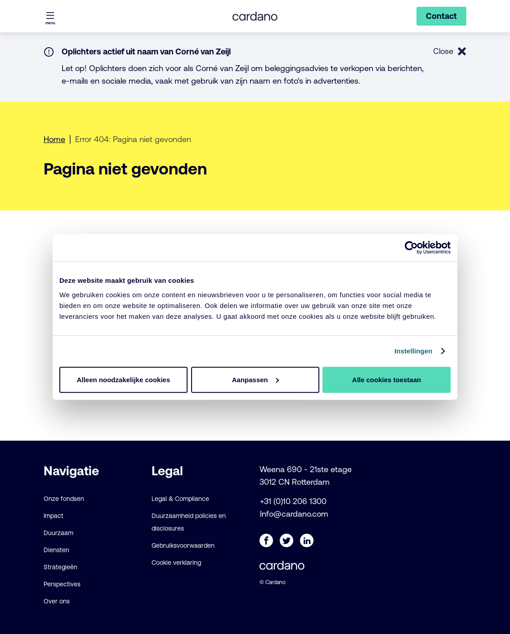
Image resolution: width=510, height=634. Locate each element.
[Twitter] (286, 540)
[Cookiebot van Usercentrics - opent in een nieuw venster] (411, 247)
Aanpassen (255, 379)
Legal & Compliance (180, 498)
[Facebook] (266, 540)
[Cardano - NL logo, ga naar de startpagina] (255, 16)
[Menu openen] (50, 16)
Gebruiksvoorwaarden (183, 545)
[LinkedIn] (306, 540)
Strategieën (60, 567)
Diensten (56, 550)
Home (54, 139)
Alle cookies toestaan (386, 379)
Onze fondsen (64, 498)
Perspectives (62, 584)
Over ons (57, 601)
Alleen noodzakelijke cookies (123, 379)
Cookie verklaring (176, 562)
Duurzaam (58, 532)
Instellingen (413, 351)
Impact (53, 515)
